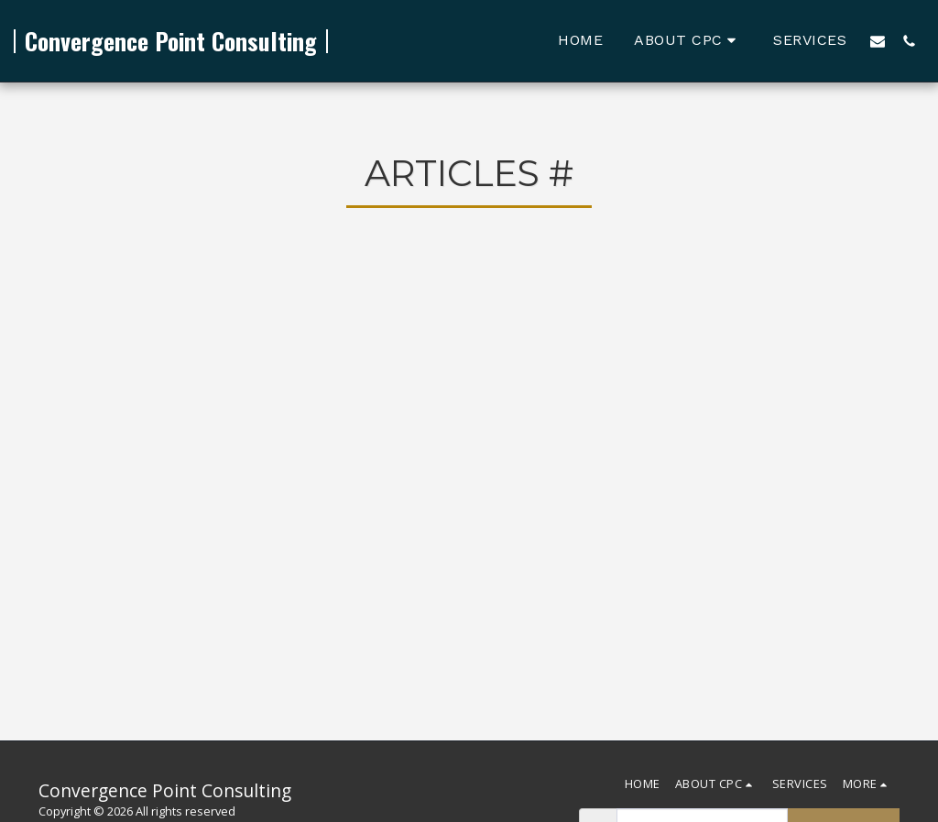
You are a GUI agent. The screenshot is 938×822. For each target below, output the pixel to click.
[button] (688, 41)
